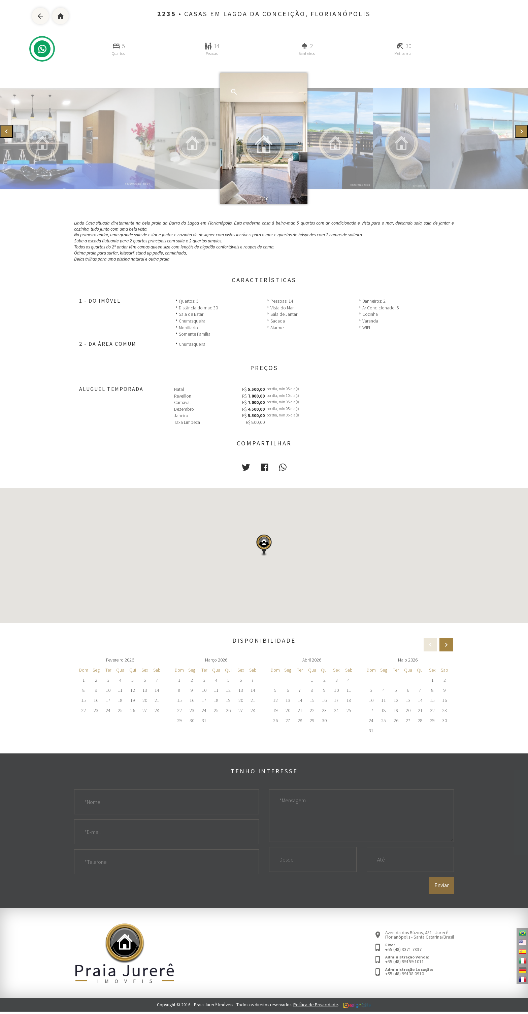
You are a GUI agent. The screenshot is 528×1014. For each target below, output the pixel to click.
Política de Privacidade (316, 1007)
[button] (246, 467)
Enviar (441, 887)
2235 (166, 13)
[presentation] (6, 131)
